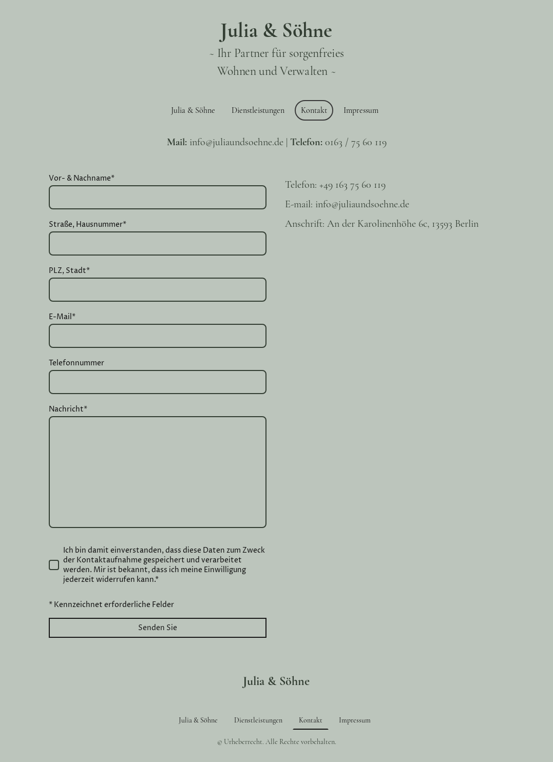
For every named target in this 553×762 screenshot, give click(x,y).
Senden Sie (157, 628)
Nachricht (68, 409)
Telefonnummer (76, 363)
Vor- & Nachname (82, 178)
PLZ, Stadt (69, 271)
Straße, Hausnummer (87, 224)
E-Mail (62, 317)
